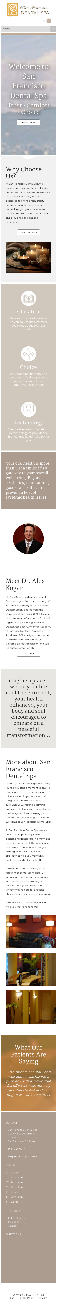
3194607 (42, 1298)
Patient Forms (16, 1218)
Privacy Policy (26, 1298)
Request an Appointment (23, 1156)
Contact (12, 1225)
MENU (29, 29)
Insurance (13, 1221)
